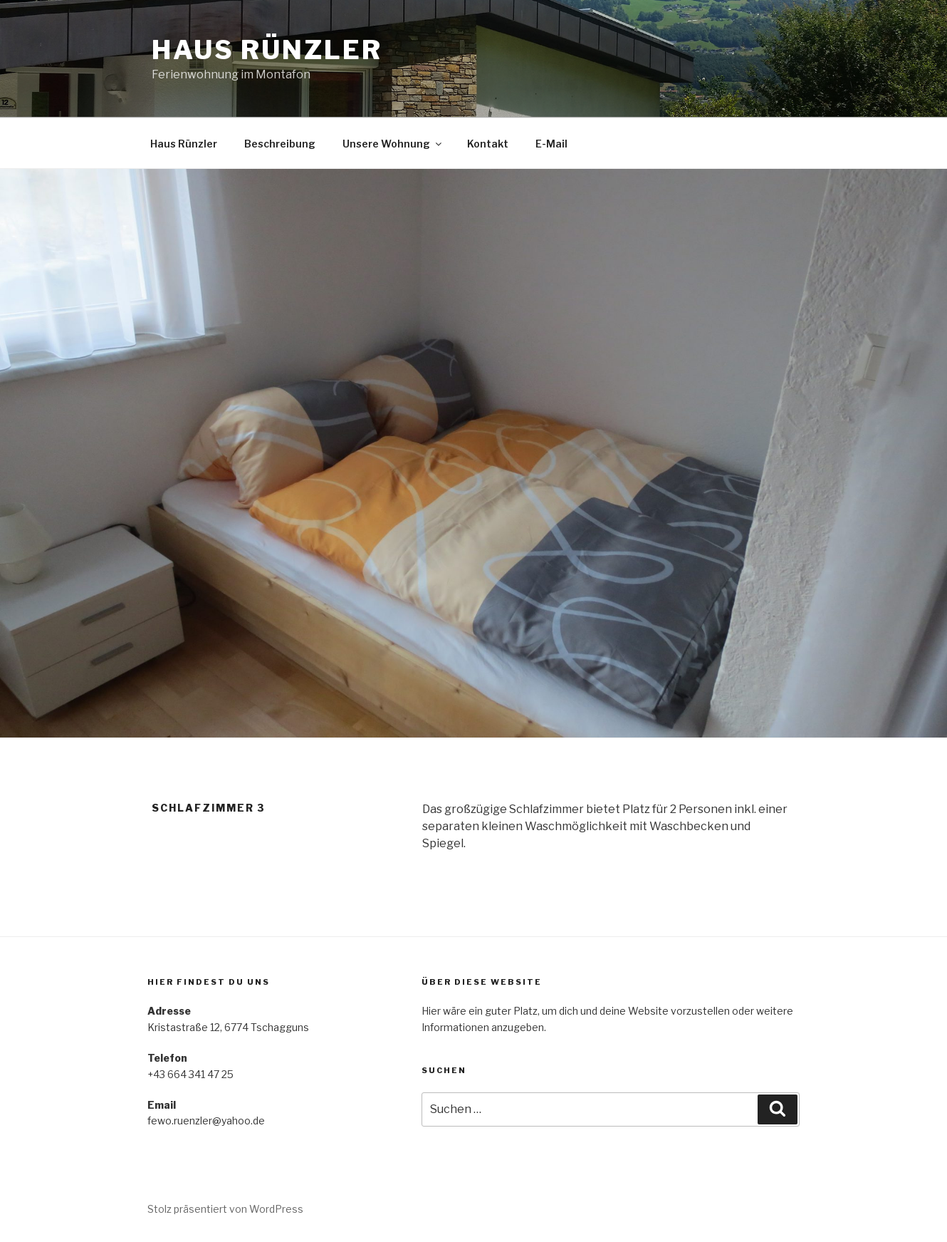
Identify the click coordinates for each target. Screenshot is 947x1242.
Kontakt (487, 144)
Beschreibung (279, 144)
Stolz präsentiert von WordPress (225, 1209)
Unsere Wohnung (393, 144)
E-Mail (551, 144)
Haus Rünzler (267, 50)
